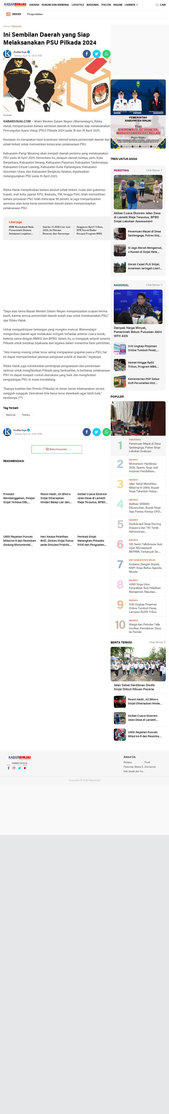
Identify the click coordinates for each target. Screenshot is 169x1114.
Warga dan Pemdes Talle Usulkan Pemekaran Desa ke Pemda (145, 628)
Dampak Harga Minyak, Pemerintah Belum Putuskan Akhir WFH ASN (138, 332)
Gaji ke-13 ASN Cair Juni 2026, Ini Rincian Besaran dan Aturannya (56, 230)
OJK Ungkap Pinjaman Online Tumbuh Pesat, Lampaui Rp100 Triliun (142, 349)
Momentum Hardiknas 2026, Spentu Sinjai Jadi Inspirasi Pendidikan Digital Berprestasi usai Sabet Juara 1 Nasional (143, 468)
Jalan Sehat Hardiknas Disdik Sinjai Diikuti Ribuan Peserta (134, 687)
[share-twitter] (97, 54)
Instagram (14, 770)
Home (6, 26)
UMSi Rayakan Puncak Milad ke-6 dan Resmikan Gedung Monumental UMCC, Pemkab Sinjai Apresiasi (144, 735)
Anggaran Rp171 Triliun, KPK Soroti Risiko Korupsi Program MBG (90, 230)
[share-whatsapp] (106, 54)
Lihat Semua (152, 170)
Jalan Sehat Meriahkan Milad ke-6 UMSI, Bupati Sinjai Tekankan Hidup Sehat (144, 488)
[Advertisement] (57, 274)
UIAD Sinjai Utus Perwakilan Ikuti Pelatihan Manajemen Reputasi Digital (145, 588)
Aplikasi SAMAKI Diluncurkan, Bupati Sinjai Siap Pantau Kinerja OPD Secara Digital (145, 508)
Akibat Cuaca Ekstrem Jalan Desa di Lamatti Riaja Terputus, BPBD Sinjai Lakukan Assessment (137, 217)
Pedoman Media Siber (134, 767)
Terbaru (26, 415)
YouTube (25, 770)
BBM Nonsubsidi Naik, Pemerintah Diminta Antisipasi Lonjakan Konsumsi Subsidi (21, 231)
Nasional (93, 5)
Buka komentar (56, 449)
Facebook (8, 770)
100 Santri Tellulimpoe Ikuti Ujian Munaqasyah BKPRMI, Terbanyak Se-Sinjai (145, 548)
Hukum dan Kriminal (55, 5)
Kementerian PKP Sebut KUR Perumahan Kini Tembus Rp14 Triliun (143, 381)
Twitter (19, 770)
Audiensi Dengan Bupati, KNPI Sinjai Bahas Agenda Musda (145, 568)
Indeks (13, 14)
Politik (106, 5)
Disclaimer (150, 767)
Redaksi (128, 762)
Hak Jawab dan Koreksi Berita (134, 771)
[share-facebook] (87, 54)
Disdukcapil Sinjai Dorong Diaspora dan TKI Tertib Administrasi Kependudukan (145, 528)
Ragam (117, 5)
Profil (147, 762)
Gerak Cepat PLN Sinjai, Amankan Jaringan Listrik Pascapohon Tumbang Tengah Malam (145, 267)
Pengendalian (35, 14)
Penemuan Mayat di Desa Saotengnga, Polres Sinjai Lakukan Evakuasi (145, 234)
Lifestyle (78, 5)
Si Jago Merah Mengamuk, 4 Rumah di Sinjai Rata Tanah (145, 250)
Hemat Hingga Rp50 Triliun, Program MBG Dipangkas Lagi (142, 365)
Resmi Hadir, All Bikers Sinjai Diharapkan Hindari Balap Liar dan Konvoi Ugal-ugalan (145, 702)
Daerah (34, 5)
